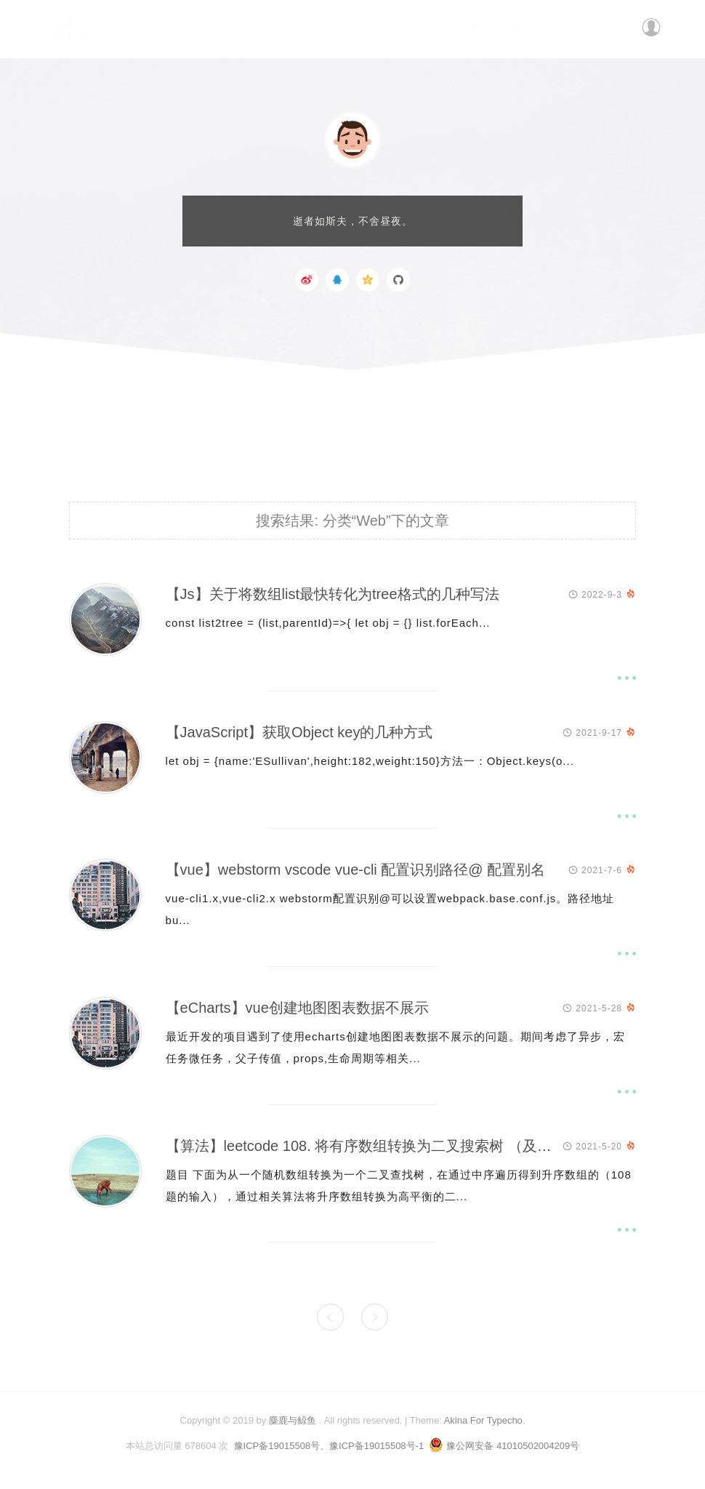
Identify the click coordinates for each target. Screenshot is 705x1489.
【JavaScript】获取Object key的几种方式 (299, 732)
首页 (423, 27)
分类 (468, 27)
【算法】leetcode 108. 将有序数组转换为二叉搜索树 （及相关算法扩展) (397, 1146)
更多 (559, 27)
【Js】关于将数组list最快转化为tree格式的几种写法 (332, 594)
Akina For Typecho (483, 1420)
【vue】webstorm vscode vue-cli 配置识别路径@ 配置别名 (356, 870)
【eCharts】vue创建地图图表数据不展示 (297, 1008)
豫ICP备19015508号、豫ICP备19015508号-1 (329, 1445)
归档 (513, 27)
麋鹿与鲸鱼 (292, 1420)
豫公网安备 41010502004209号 (504, 1445)
